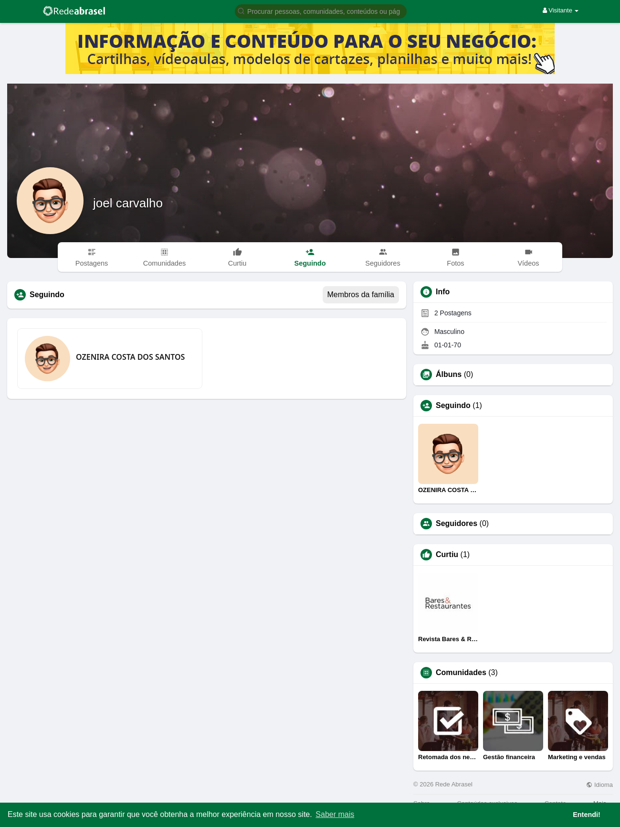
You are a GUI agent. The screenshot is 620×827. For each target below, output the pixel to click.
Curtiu (447, 554)
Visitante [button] (561, 10)
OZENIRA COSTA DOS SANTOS (130, 357)
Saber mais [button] (334, 814)
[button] (320, 11)
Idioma (599, 785)
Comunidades (461, 673)
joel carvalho (128, 203)
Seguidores (456, 523)
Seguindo (453, 405)
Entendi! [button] (586, 814)
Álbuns (449, 374)
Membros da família (361, 294)
